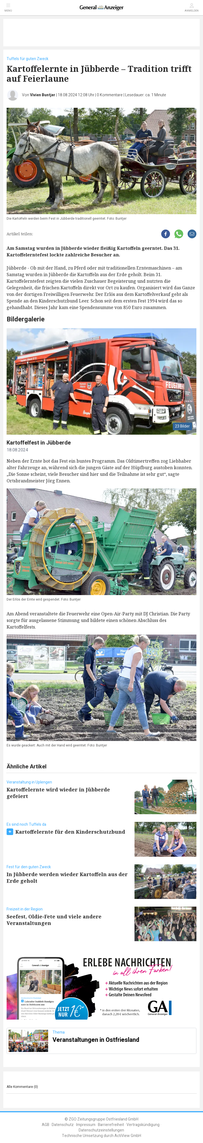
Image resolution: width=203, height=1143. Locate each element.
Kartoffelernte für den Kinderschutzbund (70, 831)
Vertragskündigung (143, 1125)
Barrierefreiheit (111, 1125)
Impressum (85, 1125)
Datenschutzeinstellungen (101, 1130)
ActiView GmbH (127, 1136)
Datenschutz (63, 1125)
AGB (45, 1125)
